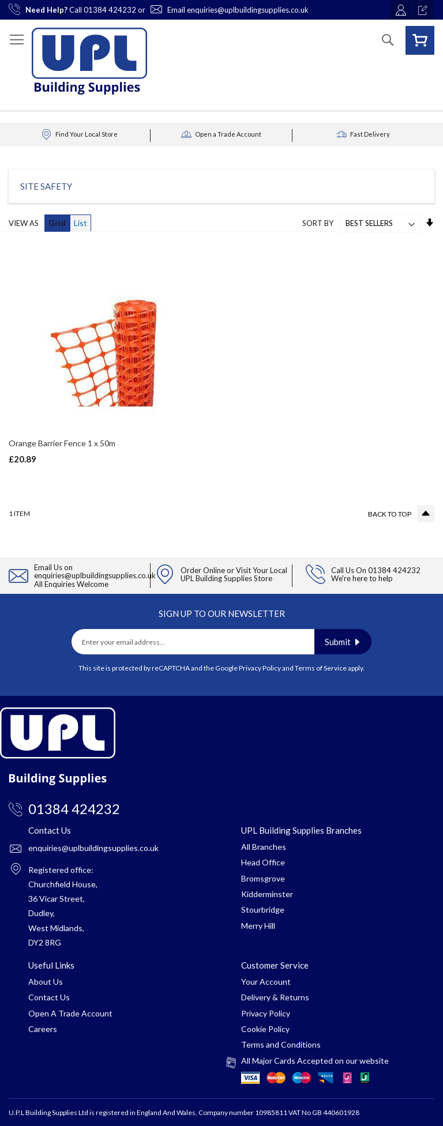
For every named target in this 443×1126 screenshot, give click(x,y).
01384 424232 (110, 9)
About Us (45, 981)
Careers (42, 1029)
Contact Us (49, 997)
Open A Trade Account (70, 1013)
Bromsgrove (263, 878)
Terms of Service (321, 668)
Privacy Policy (260, 668)
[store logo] (89, 61)
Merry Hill (258, 926)
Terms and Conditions (281, 1044)
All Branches (263, 847)
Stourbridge (262, 909)
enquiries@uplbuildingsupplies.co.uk (248, 9)
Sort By (317, 223)
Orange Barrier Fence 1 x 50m (62, 443)
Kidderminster (267, 894)
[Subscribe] (342, 641)
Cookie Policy (265, 1029)
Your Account (266, 981)
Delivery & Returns (275, 997)
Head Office (263, 862)
